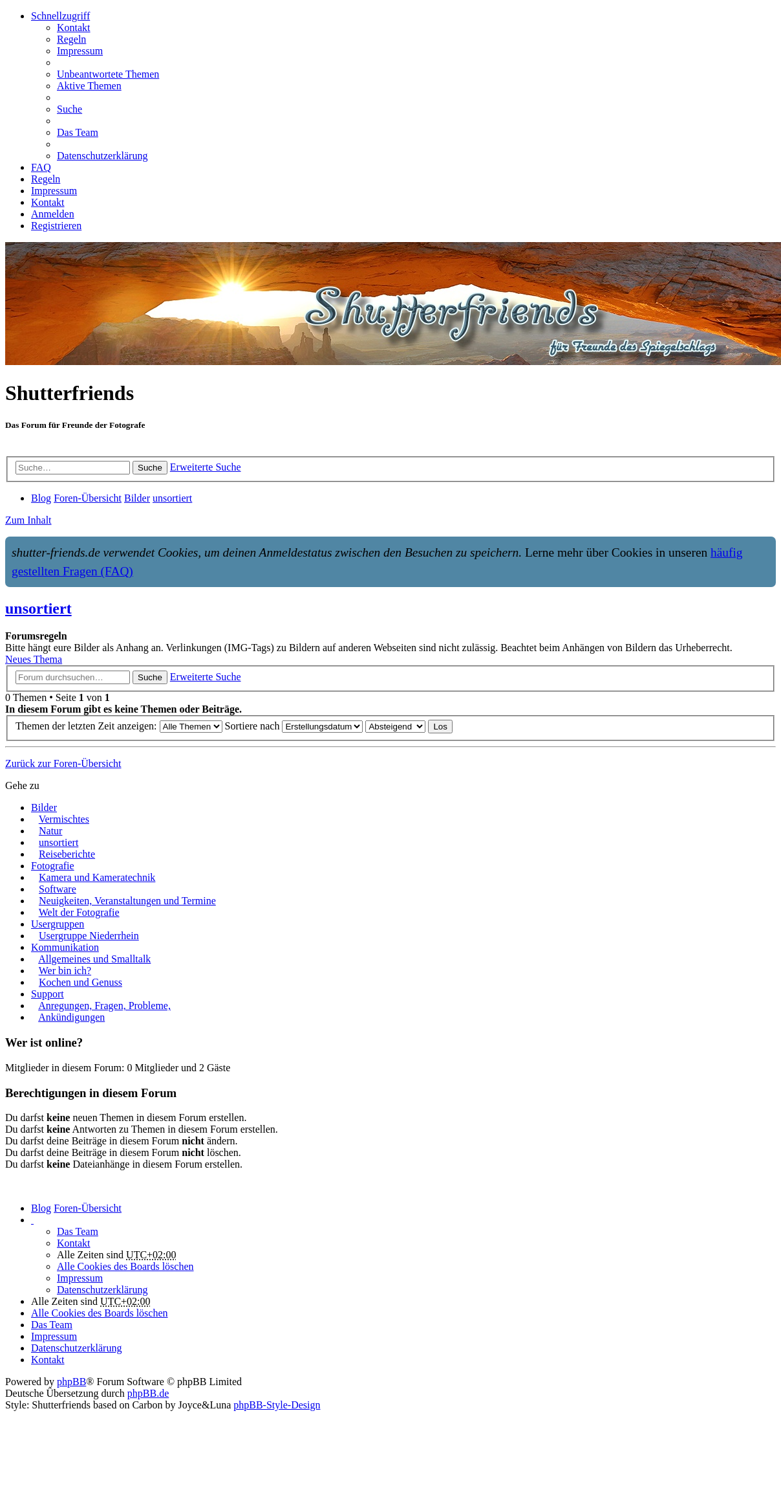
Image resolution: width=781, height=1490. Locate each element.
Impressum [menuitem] (80, 50)
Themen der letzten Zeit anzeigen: (119, 725)
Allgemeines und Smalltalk (94, 958)
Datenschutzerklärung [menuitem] (102, 155)
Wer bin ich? (65, 970)
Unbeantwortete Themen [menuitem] (108, 74)
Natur (50, 830)
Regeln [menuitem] (71, 39)
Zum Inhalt (28, 520)
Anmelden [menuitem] (52, 213)
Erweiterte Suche (205, 467)
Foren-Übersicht (88, 1208)
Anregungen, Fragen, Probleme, (104, 1005)
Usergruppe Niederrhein (89, 935)
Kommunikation (65, 947)
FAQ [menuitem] (41, 167)
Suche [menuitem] (69, 109)
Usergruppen (57, 923)
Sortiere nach (294, 725)
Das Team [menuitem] (77, 132)
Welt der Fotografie (79, 912)
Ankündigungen (71, 1017)
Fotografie (52, 865)
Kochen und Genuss (80, 982)
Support (47, 993)
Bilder (44, 807)
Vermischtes (64, 819)
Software (57, 889)
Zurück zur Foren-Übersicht (63, 763)
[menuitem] (74, 27)
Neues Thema (33, 659)
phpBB (71, 1381)
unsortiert (38, 608)
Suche (150, 468)
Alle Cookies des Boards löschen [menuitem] (125, 1266)
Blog (41, 1208)
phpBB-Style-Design (276, 1404)
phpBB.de (148, 1393)
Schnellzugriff (60, 15)
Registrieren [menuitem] (56, 225)
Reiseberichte (67, 854)
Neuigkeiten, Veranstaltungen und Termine (127, 900)
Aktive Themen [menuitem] (89, 85)
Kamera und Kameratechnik (97, 877)
